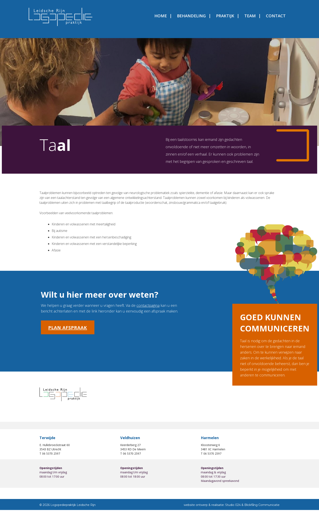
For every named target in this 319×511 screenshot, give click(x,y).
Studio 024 (233, 508)
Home (149, 17)
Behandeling (180, 17)
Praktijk (214, 17)
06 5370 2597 (51, 456)
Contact (264, 17)
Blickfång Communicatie (262, 508)
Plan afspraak (67, 330)
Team (239, 17)
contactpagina (148, 308)
